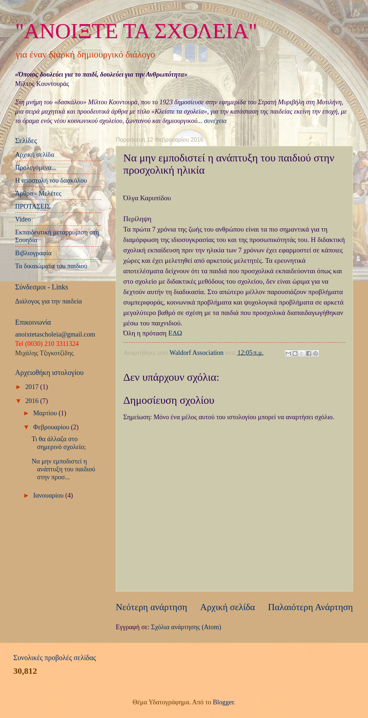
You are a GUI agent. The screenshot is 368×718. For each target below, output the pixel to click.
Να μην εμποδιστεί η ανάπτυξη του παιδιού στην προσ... (63, 469)
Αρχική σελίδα (227, 607)
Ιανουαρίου (49, 495)
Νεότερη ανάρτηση (151, 607)
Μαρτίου (46, 413)
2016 (32, 400)
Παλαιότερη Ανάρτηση (310, 607)
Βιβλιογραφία (33, 253)
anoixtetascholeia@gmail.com (55, 334)
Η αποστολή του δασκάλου (51, 180)
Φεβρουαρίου (52, 427)
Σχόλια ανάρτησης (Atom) (186, 627)
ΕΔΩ (175, 333)
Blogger (223, 702)
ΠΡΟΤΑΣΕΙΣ (33, 206)
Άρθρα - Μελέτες (38, 193)
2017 (32, 386)
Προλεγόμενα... (35, 167)
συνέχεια (215, 120)
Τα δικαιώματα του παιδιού (51, 266)
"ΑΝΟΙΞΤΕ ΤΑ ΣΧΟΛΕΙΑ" (136, 31)
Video (23, 219)
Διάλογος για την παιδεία (48, 301)
